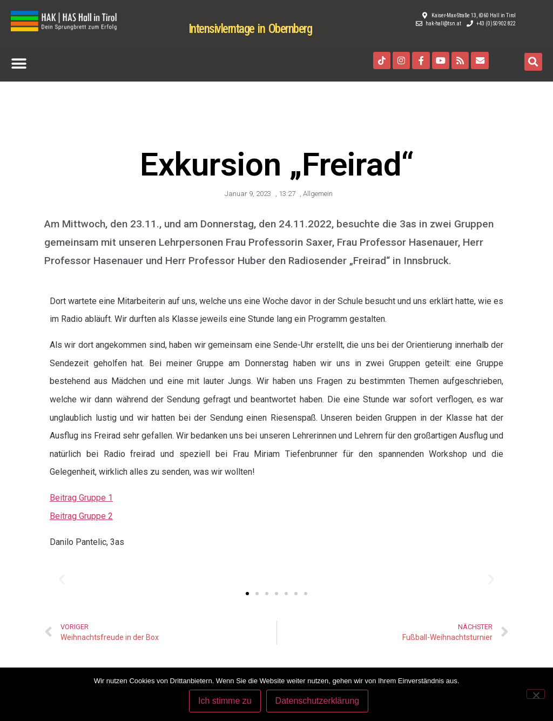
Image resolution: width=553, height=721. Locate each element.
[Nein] (536, 694)
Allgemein (318, 194)
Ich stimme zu (225, 701)
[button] (18, 64)
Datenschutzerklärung (318, 701)
